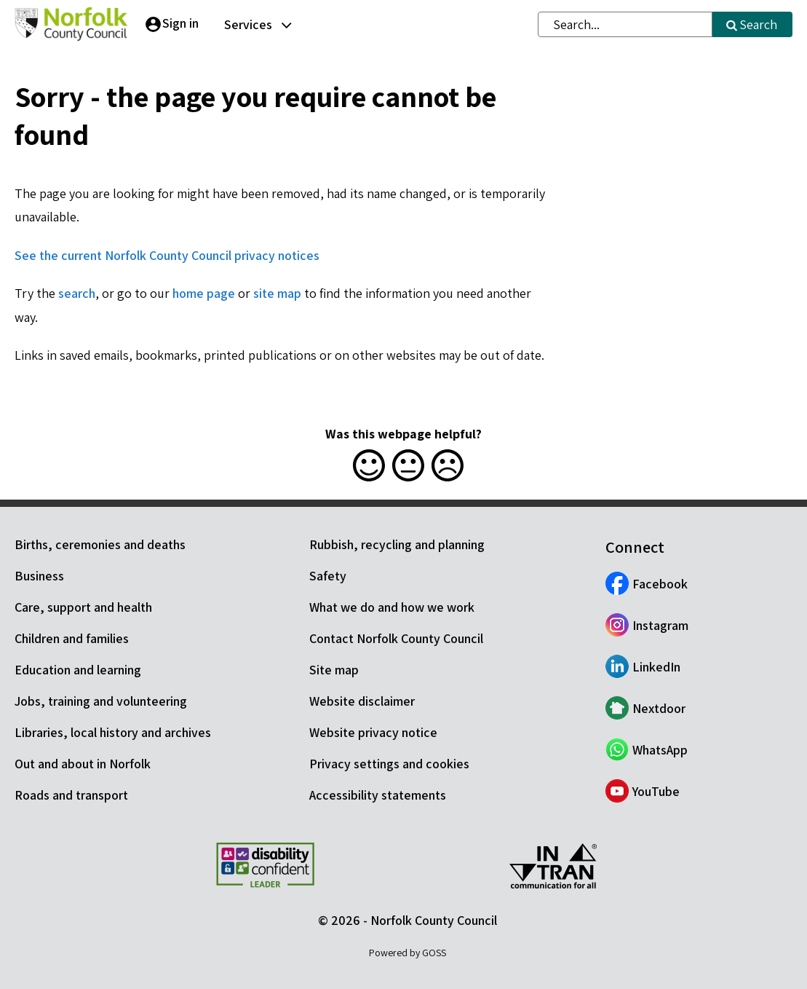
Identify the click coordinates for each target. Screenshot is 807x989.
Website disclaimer (362, 701)
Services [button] (248, 24)
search (76, 293)
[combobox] (625, 24)
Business (39, 575)
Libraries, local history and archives (113, 732)
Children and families (72, 638)
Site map (334, 669)
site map (277, 293)
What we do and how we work (391, 607)
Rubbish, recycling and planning (397, 544)
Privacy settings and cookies (389, 763)
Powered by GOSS (407, 952)
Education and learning (78, 669)
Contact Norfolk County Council (396, 638)
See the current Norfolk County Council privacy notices (167, 255)
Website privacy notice (373, 732)
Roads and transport (71, 795)
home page (203, 293)
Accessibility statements (377, 795)
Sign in (180, 23)
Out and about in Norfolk (83, 763)
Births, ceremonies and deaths (100, 544)
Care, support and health (83, 607)
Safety (327, 575)
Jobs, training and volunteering (101, 701)
